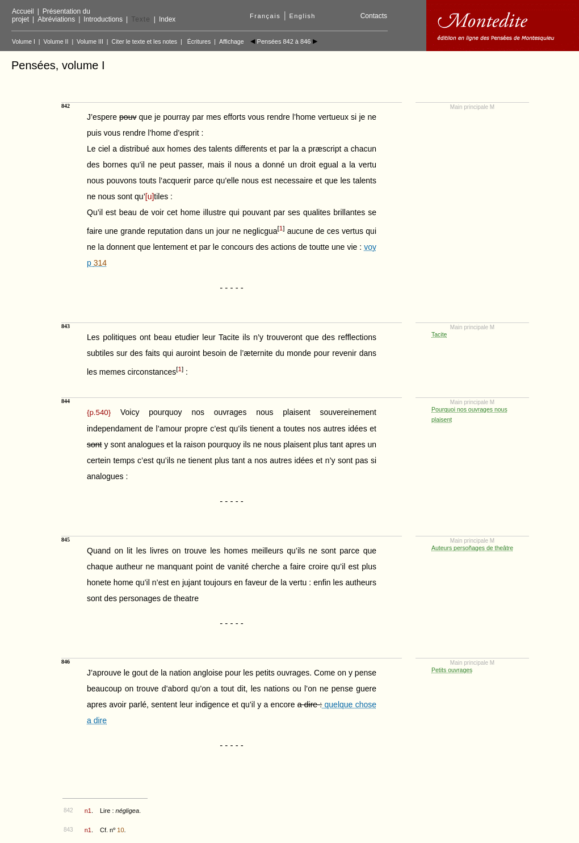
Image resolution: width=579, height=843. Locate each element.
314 (100, 262)
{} (99, 412)
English (302, 15)
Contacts (373, 16)
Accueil (23, 11)
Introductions (103, 19)
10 (120, 830)
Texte (140, 19)
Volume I (23, 41)
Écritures (199, 41)
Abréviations (56, 19)
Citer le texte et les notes (145, 41)
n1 (88, 810)
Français (265, 15)
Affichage (231, 41)
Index (167, 19)
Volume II (56, 41)
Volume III (90, 41)
